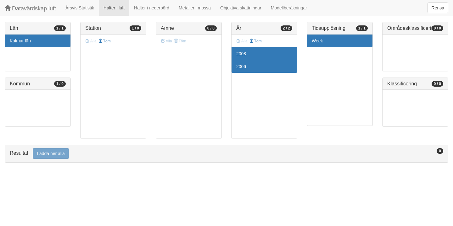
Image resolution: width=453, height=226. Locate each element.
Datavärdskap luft (30, 8)
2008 (241, 53)
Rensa (438, 7)
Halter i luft (114, 7)
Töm (104, 41)
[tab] (226, 153)
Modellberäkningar (289, 7)
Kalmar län (20, 40)
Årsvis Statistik (79, 7)
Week (317, 40)
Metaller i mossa (195, 7)
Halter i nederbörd (151, 7)
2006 (241, 66)
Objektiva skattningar (240, 7)
